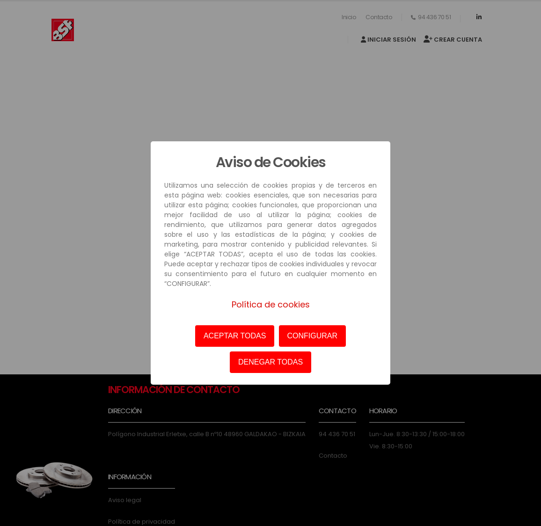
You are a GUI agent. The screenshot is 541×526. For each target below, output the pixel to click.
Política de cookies (271, 304)
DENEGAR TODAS (270, 362)
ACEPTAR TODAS (235, 336)
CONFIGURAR (312, 336)
